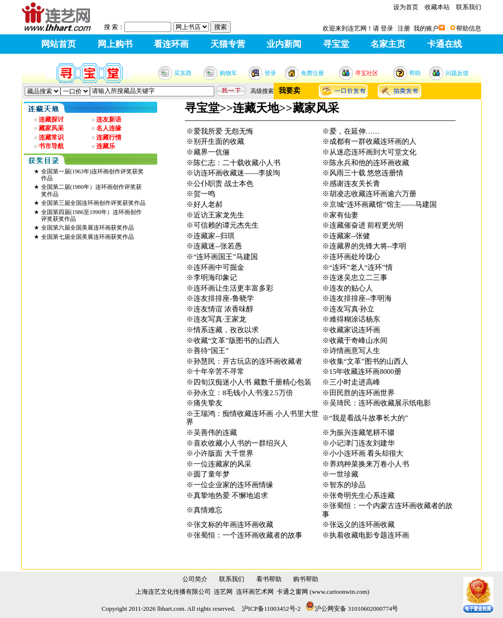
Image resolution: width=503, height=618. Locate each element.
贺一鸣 (204, 194)
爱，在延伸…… (354, 131)
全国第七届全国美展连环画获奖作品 (87, 236)
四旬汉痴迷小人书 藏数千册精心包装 (252, 382)
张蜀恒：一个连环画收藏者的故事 (247, 535)
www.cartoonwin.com (340, 591)
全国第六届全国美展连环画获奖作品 (87, 227)
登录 (387, 28)
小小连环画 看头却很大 (366, 453)
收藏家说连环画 (354, 330)
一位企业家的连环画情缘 (233, 485)
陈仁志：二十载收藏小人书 (237, 163)
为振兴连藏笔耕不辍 (362, 432)
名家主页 (387, 44)
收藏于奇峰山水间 (358, 340)
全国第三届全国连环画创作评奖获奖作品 (93, 203)
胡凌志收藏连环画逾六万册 (372, 194)
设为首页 (405, 7)
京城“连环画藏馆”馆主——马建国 (383, 204)
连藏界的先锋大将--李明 (368, 246)
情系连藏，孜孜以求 (226, 330)
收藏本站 (437, 7)
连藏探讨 (51, 119)
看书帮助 (268, 579)
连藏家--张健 (349, 236)
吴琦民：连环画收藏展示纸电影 (380, 403)
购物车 (228, 73)
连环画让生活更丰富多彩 (233, 288)
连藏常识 (51, 137)
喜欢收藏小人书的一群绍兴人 (240, 443)
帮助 (415, 73)
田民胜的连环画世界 (362, 393)
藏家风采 (51, 128)
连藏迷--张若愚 (217, 246)
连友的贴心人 (351, 288)
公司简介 (194, 579)
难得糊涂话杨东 (354, 319)
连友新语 (108, 119)
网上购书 (115, 44)
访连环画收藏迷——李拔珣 (236, 173)
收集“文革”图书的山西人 (368, 361)
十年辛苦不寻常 (218, 371)
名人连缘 (108, 128)
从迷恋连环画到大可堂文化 (372, 152)
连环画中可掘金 (218, 267)
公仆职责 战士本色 (223, 183)
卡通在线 (444, 44)
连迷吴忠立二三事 (358, 277)
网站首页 (58, 44)
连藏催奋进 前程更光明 (366, 225)
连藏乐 (105, 146)
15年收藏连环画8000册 (365, 371)
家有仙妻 (343, 215)
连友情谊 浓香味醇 (223, 309)
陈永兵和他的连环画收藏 (369, 163)
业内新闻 (283, 44)
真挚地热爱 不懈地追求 (230, 495)
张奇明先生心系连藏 (362, 495)
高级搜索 (262, 91)
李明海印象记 (215, 277)
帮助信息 (468, 28)
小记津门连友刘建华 (362, 443)
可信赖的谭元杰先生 (226, 225)
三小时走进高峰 (354, 382)
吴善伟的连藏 (215, 432)
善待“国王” (211, 351)
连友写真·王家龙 (219, 319)
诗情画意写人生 (354, 351)
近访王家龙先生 (218, 215)
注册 (404, 28)
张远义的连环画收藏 (362, 524)
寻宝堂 (336, 44)
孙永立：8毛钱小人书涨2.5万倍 (243, 393)
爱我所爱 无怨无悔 (223, 131)
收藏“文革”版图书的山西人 (236, 340)
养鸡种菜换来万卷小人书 (369, 464)
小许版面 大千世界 (223, 453)
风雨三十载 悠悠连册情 (366, 173)
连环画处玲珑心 (354, 257)
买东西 (183, 73)
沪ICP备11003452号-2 (271, 608)
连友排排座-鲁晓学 (223, 298)
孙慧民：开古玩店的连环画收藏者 (247, 361)
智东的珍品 (347, 485)
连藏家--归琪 (214, 236)
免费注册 (312, 73)
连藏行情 (108, 137)
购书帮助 (305, 579)
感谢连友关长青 (354, 183)
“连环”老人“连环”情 (361, 267)
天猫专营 (227, 44)
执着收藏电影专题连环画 (369, 535)
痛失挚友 (207, 403)
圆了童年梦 (211, 474)
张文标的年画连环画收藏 (233, 524)
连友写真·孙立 (352, 309)
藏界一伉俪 (211, 152)
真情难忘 (207, 510)
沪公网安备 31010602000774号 (351, 608)
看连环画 (171, 44)
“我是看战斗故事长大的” (368, 418)
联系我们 (468, 7)
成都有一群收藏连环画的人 (372, 141)
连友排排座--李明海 (360, 298)
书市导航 (51, 146)
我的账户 (426, 28)
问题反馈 (457, 73)
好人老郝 (207, 204)
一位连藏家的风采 (222, 464)
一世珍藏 (343, 474)
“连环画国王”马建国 (225, 257)
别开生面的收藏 (218, 141)
